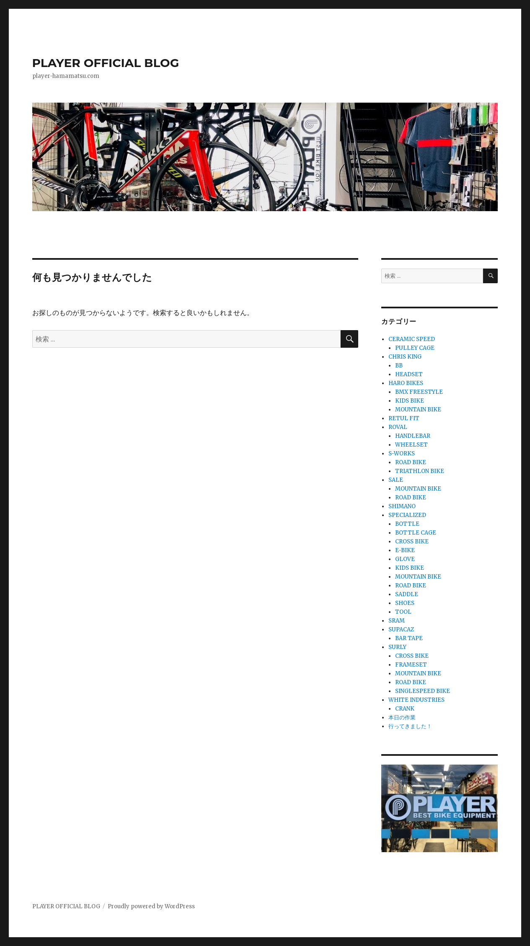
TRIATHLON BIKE (419, 471)
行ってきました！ (410, 726)
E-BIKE (405, 550)
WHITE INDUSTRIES (416, 699)
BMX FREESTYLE (419, 391)
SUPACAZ (401, 629)
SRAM (396, 620)
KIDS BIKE (409, 400)
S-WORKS (401, 453)
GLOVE (405, 559)
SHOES (404, 603)
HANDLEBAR (412, 435)
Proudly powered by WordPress (151, 906)
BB (399, 365)
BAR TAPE (409, 638)
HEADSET (409, 374)
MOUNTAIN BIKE (418, 409)
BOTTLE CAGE (415, 532)
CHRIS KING (404, 356)
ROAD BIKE (410, 462)
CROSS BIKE (412, 541)
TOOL (403, 611)
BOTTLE (407, 523)
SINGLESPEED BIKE (422, 691)
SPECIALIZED (407, 515)
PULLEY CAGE (414, 348)
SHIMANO (402, 506)
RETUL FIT (403, 418)
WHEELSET (411, 444)
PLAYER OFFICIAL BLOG (105, 63)
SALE (395, 479)
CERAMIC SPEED (411, 339)
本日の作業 (402, 717)
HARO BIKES (405, 383)
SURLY (397, 647)
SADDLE (406, 594)
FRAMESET (411, 664)
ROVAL (397, 427)
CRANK (404, 708)
